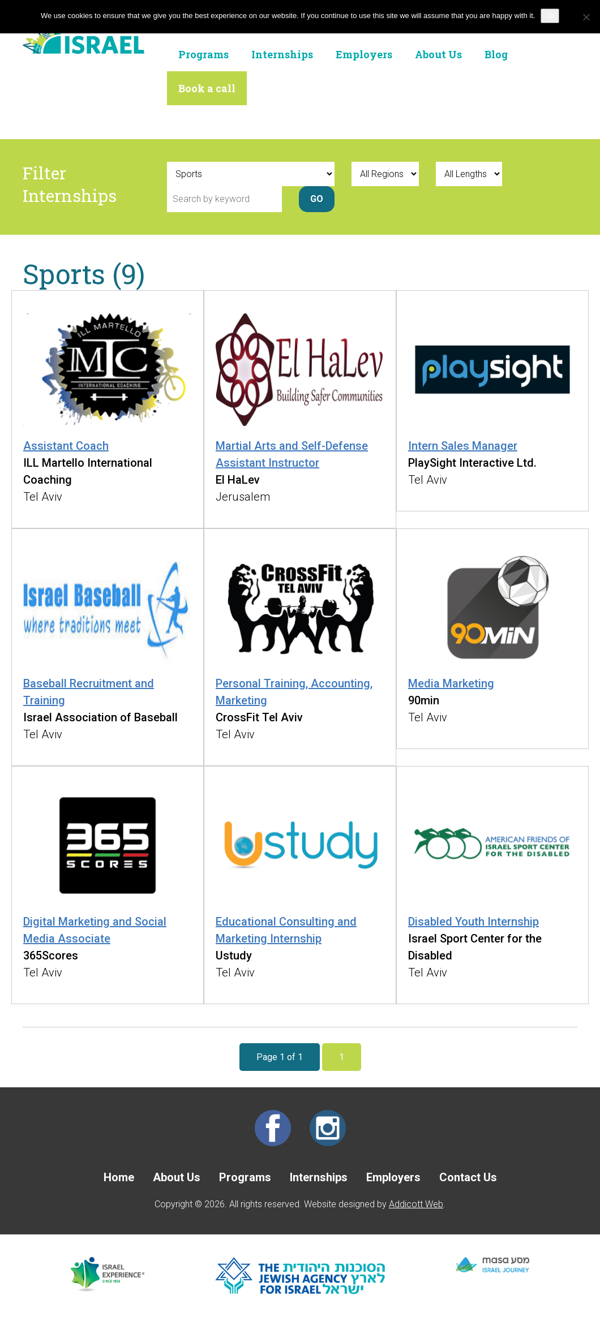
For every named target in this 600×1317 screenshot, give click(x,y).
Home (119, 1177)
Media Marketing (451, 683)
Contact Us (468, 1177)
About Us (438, 54)
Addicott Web (416, 1204)
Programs (203, 54)
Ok (550, 15)
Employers (364, 54)
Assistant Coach (66, 446)
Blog (496, 54)
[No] (586, 17)
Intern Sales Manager (462, 446)
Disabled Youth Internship (473, 921)
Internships (282, 54)
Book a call (206, 88)
